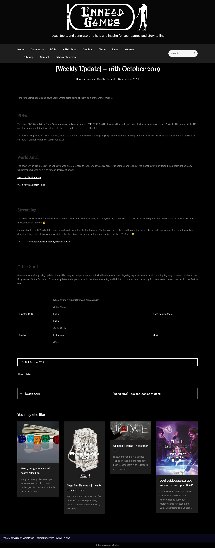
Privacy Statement (66, 57)
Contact (44, 57)
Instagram (58, 335)
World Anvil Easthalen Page (31, 185)
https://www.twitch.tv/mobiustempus (51, 241)
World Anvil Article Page (29, 177)
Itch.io (56, 314)
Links (115, 49)
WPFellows (64, 538)
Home (20, 49)
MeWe (156, 335)
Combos (88, 49)
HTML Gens (69, 49)
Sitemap (28, 57)
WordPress (28, 538)
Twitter (22, 335)
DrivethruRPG (26, 314)
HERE (89, 124)
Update (28, 374)
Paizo (56, 321)
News (20, 374)
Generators (37, 49)
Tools (102, 49)
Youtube (129, 49)
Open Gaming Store (162, 314)
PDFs (53, 49)
